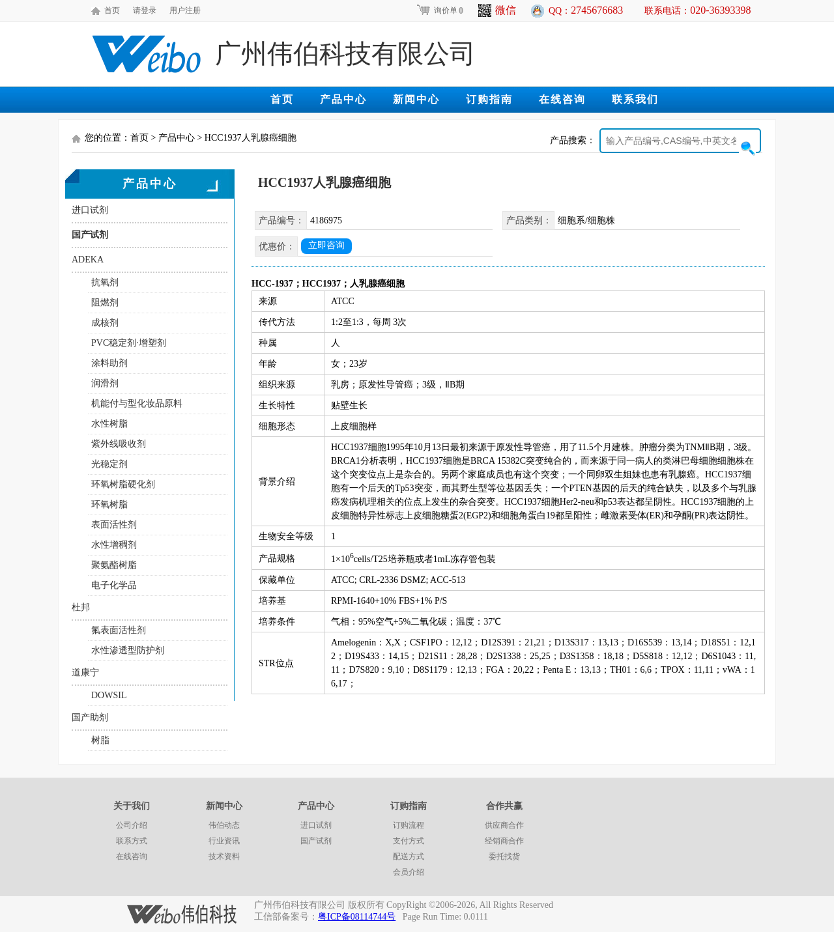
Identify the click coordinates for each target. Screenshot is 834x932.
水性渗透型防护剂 (127, 650)
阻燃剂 (105, 302)
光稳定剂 (109, 464)
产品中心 (343, 99)
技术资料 (224, 856)
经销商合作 (504, 840)
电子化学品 (114, 585)
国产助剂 (90, 717)
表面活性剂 (114, 525)
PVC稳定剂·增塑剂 (128, 343)
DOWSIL (108, 695)
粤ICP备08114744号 (356, 917)
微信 (497, 10)
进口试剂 (90, 210)
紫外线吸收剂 (118, 444)
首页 (112, 10)
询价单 (439, 10)
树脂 (100, 740)
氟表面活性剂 (118, 630)
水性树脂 (109, 424)
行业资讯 (224, 840)
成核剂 (105, 323)
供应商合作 (504, 825)
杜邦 (81, 607)
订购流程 (408, 825)
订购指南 (489, 99)
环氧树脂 (109, 504)
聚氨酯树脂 (114, 565)
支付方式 (408, 840)
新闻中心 (416, 99)
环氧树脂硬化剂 (123, 484)
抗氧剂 (105, 282)
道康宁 (85, 672)
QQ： (586, 10)
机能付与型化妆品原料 (136, 403)
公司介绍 (131, 825)
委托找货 (504, 856)
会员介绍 (408, 872)
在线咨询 (562, 99)
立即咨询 (326, 245)
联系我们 (635, 99)
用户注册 (185, 10)
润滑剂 (105, 383)
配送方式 (408, 856)
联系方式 (131, 840)
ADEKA (88, 259)
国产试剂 (90, 235)
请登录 (144, 10)
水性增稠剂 (114, 545)
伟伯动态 (224, 825)
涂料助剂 (109, 363)
